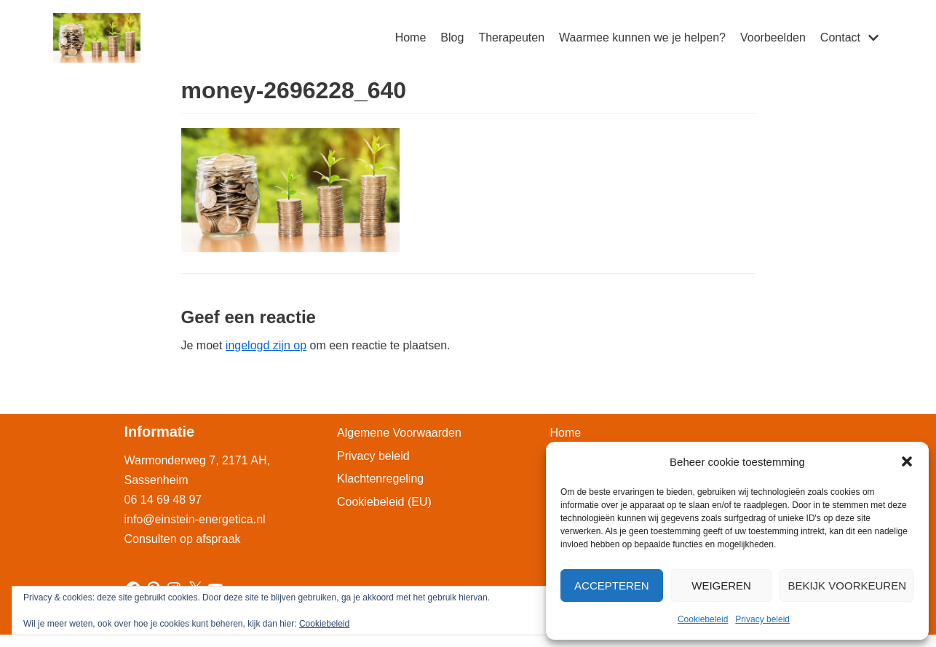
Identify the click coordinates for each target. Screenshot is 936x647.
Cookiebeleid (703, 619)
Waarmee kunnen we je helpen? (642, 37)
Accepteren (611, 585)
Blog (452, 37)
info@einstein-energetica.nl (195, 519)
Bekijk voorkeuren (847, 585)
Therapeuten (511, 37)
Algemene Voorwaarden (399, 432)
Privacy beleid (762, 619)
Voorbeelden (773, 37)
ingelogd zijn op (266, 345)
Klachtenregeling (380, 478)
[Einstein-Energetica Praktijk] (96, 38)
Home (411, 37)
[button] (907, 461)
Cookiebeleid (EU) (384, 502)
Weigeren (721, 585)
